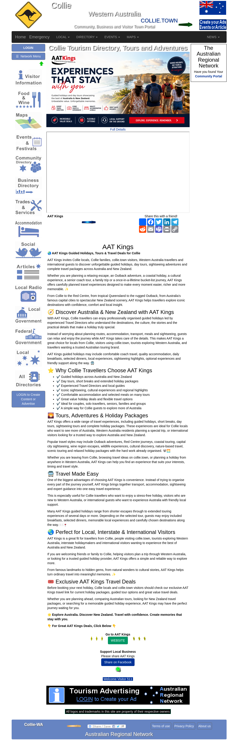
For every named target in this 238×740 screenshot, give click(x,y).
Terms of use (161, 726)
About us (204, 726)
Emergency (39, 37)
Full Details (118, 129)
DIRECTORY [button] (87, 37)
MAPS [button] (133, 37)
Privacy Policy (184, 726)
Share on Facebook (117, 662)
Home (20, 37)
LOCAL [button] (63, 37)
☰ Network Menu (28, 56)
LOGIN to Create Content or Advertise (28, 399)
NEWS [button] (213, 37)
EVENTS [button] (112, 37)
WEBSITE (118, 640)
